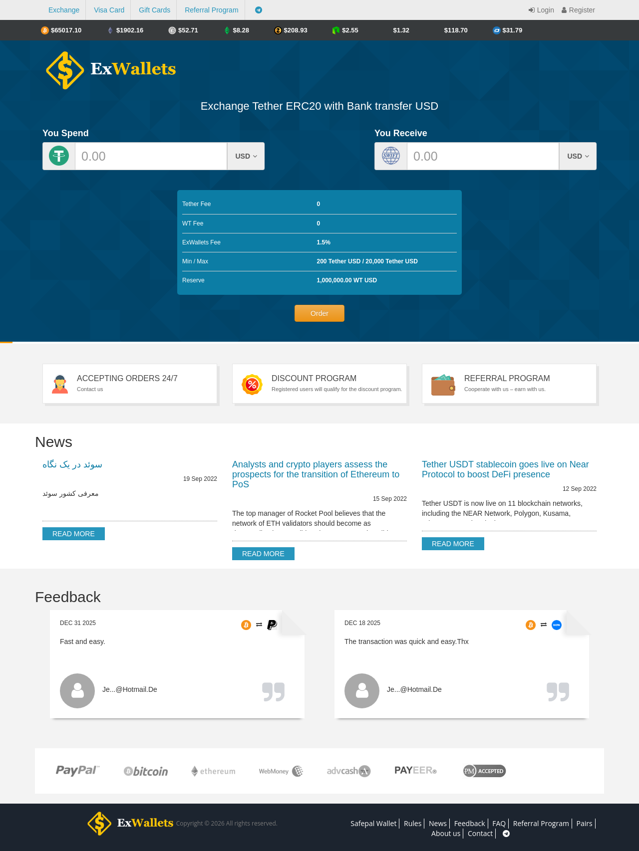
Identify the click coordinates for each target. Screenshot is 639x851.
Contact (480, 833)
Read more (73, 534)
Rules (412, 823)
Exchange (63, 10)
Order (319, 313)
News (438, 823)
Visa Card (109, 10)
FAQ (499, 823)
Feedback (469, 823)
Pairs (585, 823)
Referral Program (211, 10)
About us (445, 833)
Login (540, 10)
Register (577, 10)
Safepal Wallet (373, 823)
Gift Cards (154, 10)
